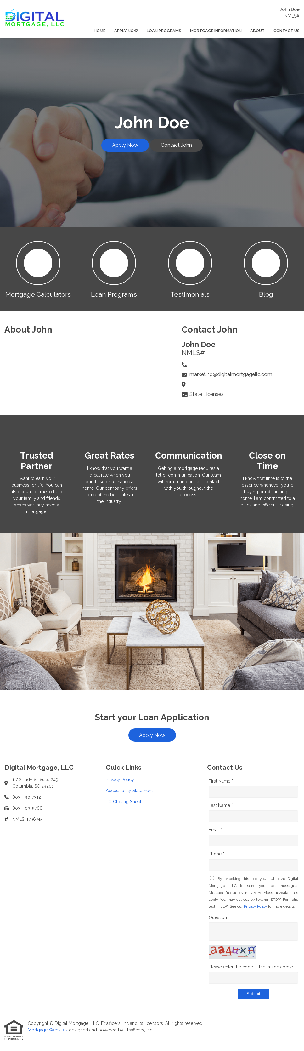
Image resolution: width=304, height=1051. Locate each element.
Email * (215, 829)
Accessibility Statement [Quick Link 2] (129, 790)
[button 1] (38, 269)
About (257, 30)
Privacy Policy (255, 906)
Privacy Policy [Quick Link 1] (120, 779)
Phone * (216, 853)
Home (99, 30)
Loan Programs (164, 30)
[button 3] (190, 269)
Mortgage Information (216, 30)
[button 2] (114, 269)
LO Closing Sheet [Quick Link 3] (123, 801)
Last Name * (221, 805)
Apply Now (126, 30)
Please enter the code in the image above (251, 966)
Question (218, 917)
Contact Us (286, 30)
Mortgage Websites (48, 1029)
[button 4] (266, 269)
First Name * (221, 781)
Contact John (176, 145)
